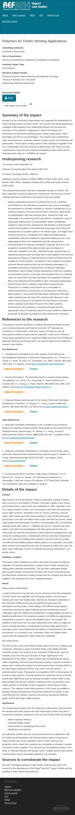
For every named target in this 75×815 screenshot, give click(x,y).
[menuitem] (5, 15)
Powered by (61, 806)
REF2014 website (12, 790)
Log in (70, 30)
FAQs (32, 15)
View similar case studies (15, 105)
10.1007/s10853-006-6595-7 (56, 407)
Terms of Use (53, 15)
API (41, 15)
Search (7, 786)
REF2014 (24, 6)
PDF (9, 98)
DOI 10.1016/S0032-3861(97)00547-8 (34, 387)
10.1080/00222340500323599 (20, 438)
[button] (31, 104)
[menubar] (37, 18)
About (5, 15)
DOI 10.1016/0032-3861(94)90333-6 (48, 364)
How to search (18, 15)
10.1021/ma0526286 (15, 461)
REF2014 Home (9, 21)
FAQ (6, 796)
